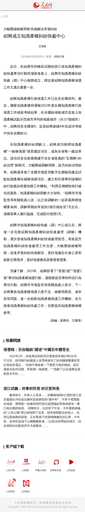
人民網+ (26, 464)
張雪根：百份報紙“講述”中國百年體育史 (36, 350)
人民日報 (11, 464)
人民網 (4, 16)
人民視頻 (71, 464)
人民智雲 (11, 485)
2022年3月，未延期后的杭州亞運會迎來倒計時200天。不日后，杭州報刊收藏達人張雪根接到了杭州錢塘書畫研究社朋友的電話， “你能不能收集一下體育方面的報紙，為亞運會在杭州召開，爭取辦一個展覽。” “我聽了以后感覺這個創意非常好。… (41, 365)
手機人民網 (41, 464)
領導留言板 (56, 464)
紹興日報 (59, 56)
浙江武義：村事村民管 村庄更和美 (31, 389)
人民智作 (26, 485)
